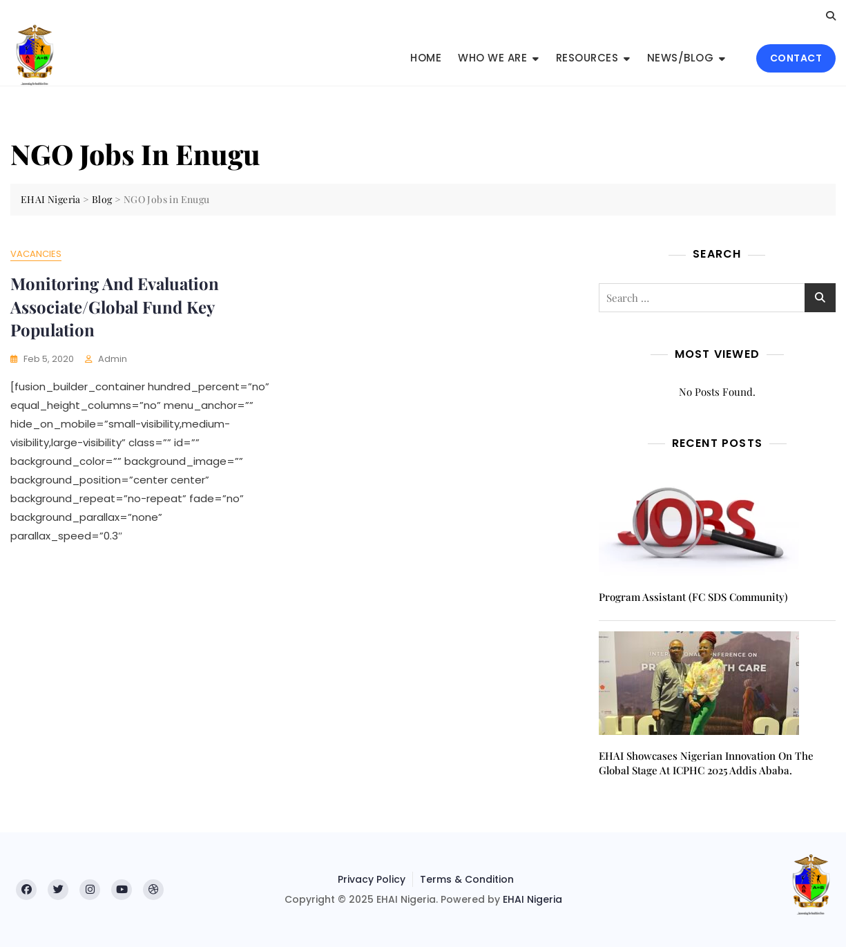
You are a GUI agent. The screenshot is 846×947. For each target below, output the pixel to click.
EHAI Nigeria (532, 899)
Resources (587, 57)
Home (425, 57)
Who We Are (492, 57)
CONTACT (796, 58)
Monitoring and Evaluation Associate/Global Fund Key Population (114, 306)
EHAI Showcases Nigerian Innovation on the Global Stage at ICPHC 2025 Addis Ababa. (706, 763)
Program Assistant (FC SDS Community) (693, 597)
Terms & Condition (467, 879)
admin (112, 358)
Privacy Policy (371, 879)
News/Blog (680, 57)
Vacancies (35, 253)
